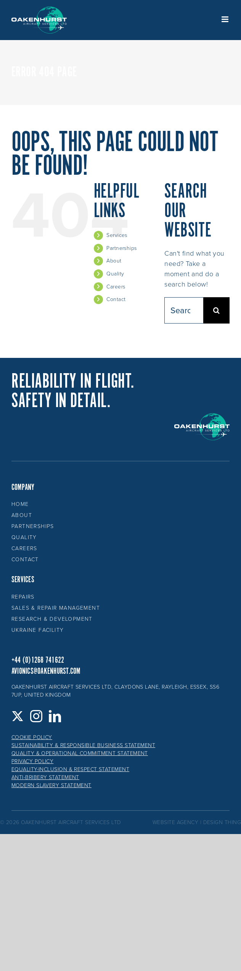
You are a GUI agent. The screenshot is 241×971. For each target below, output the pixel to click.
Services (116, 235)
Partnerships (121, 248)
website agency (175, 822)
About (113, 261)
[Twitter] (17, 716)
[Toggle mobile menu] (226, 19)
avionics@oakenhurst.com (45, 671)
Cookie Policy (31, 737)
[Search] (216, 310)
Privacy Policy (32, 761)
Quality (115, 274)
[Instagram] (36, 716)
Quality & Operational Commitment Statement (79, 753)
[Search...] (183, 310)
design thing (222, 822)
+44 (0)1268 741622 (37, 660)
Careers (115, 287)
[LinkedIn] (55, 716)
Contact (115, 299)
